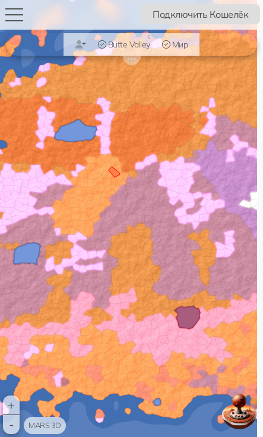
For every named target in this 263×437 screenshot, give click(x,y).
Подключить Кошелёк (200, 14)
